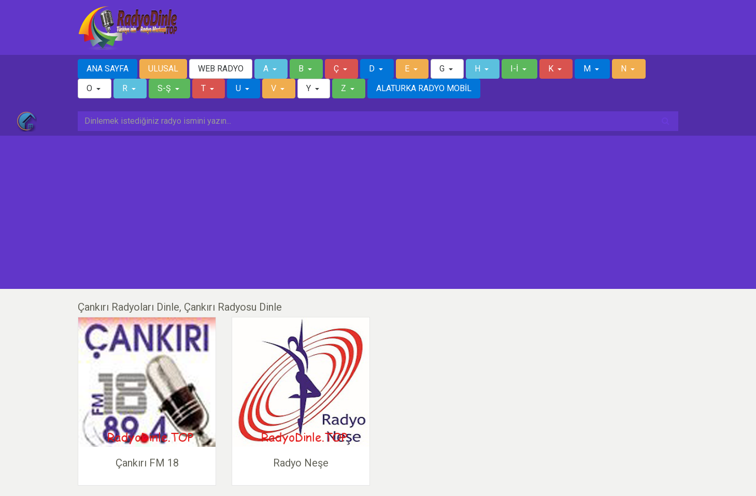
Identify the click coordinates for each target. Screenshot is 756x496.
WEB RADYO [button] (221, 69)
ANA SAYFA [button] (108, 69)
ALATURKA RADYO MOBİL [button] (424, 88)
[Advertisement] (378, 212)
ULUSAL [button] (163, 69)
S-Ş (165, 88)
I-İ (515, 69)
